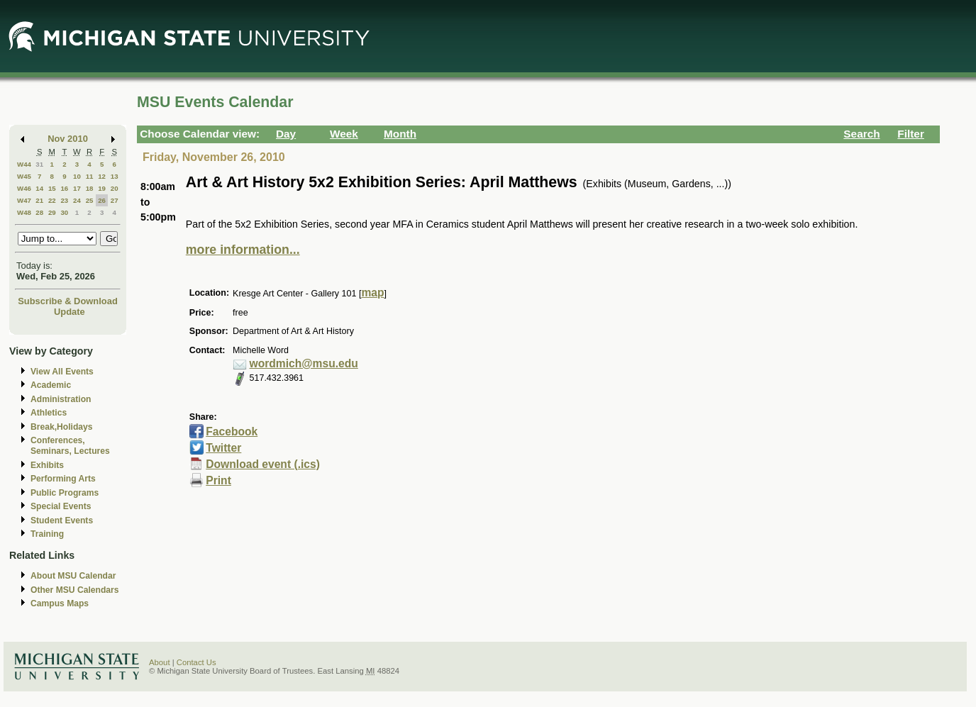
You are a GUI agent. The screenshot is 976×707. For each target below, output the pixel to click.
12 (102, 176)
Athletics (48, 413)
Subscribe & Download (68, 301)
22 (52, 200)
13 (114, 176)
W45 (24, 176)
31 (39, 164)
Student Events (61, 520)
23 (64, 200)
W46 (24, 188)
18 (90, 188)
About (159, 662)
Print (218, 480)
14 (39, 188)
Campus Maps (59, 603)
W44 (24, 164)
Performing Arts (63, 479)
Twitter (223, 448)
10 (77, 176)
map (372, 292)
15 (52, 188)
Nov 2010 (68, 138)
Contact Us (196, 662)
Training (47, 534)
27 (114, 200)
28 (39, 212)
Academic (50, 385)
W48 (24, 212)
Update (69, 311)
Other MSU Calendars (74, 590)
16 (64, 188)
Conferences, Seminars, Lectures (70, 445)
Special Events (60, 506)
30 (64, 212)
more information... (243, 250)
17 (77, 188)
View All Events (62, 372)
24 (77, 200)
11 (90, 176)
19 (102, 188)
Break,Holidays (61, 427)
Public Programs (64, 493)
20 (114, 188)
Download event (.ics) (263, 464)
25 (90, 200)
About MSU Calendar (73, 576)
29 (52, 212)
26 (102, 200)
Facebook (231, 431)
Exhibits (47, 465)
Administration (60, 399)
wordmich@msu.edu (304, 363)
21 (39, 200)
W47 (24, 200)
